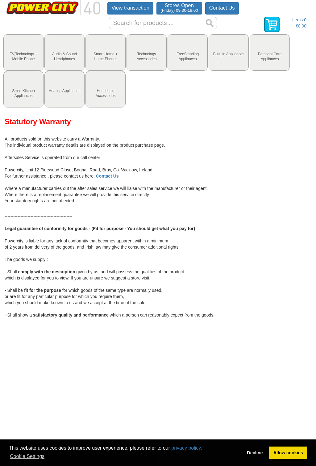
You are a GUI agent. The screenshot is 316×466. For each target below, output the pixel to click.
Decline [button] (255, 452)
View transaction (130, 8)
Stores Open (179, 7)
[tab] (23, 52)
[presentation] (23, 52)
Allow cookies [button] (288, 452)
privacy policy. (186, 448)
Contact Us (222, 8)
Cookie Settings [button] (27, 456)
